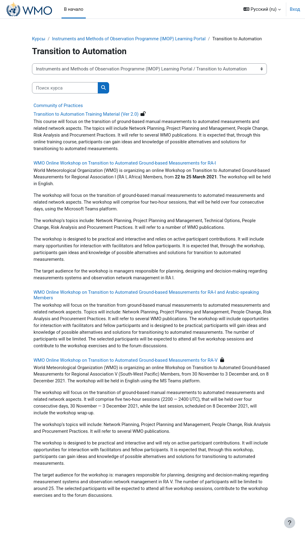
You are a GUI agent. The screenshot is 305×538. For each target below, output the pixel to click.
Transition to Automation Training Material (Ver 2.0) (86, 114)
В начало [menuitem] (73, 9)
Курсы (39, 39)
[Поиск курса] (65, 88)
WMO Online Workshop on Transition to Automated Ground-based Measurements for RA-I (125, 163)
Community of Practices (58, 105)
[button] (262, 9)
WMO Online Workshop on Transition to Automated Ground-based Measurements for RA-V (126, 363)
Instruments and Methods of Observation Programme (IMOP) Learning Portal (130, 39)
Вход (295, 9)
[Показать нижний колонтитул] (289, 522)
